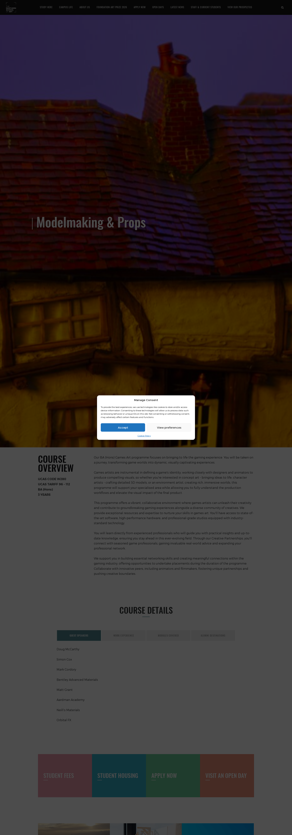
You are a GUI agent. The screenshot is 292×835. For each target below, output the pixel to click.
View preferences (169, 427)
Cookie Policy (144, 435)
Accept (123, 427)
